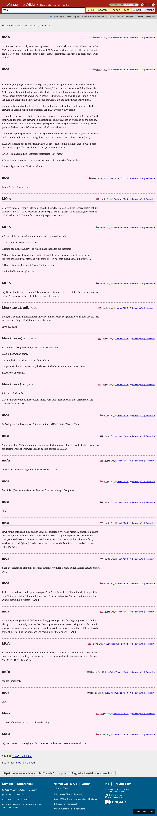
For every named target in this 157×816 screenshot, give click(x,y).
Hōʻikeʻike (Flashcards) (65, 804)
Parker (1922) (121, 308)
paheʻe (20, 147)
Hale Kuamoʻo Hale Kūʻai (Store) (70, 809)
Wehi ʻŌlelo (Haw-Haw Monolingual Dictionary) (76, 799)
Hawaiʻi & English (116, 5)
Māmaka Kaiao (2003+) (116, 178)
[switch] (144, 4)
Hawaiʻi (127, 5)
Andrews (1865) (120, 199)
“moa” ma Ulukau (22, 756)
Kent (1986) (122, 415)
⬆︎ (144, 811)
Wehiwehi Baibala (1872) (116, 644)
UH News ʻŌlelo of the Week (68, 794)
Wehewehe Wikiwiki (20, 4)
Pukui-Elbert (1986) (118, 37)
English (135, 5)
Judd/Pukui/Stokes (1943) (115, 672)
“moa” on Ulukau (25, 762)
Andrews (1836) (120, 713)
